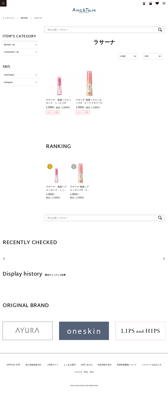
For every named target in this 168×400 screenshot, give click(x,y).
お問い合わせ (87, 365)
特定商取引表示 (105, 365)
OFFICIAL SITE (13, 365)
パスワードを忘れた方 (151, 365)
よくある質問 (69, 365)
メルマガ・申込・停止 (84, 372)
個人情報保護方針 (33, 365)
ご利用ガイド (52, 365)
